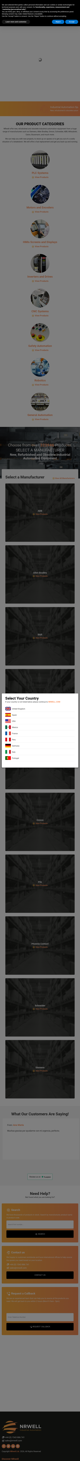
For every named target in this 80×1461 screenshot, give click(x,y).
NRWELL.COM (54, 702)
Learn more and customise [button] (16, 22)
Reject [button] (58, 22)
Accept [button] (71, 22)
